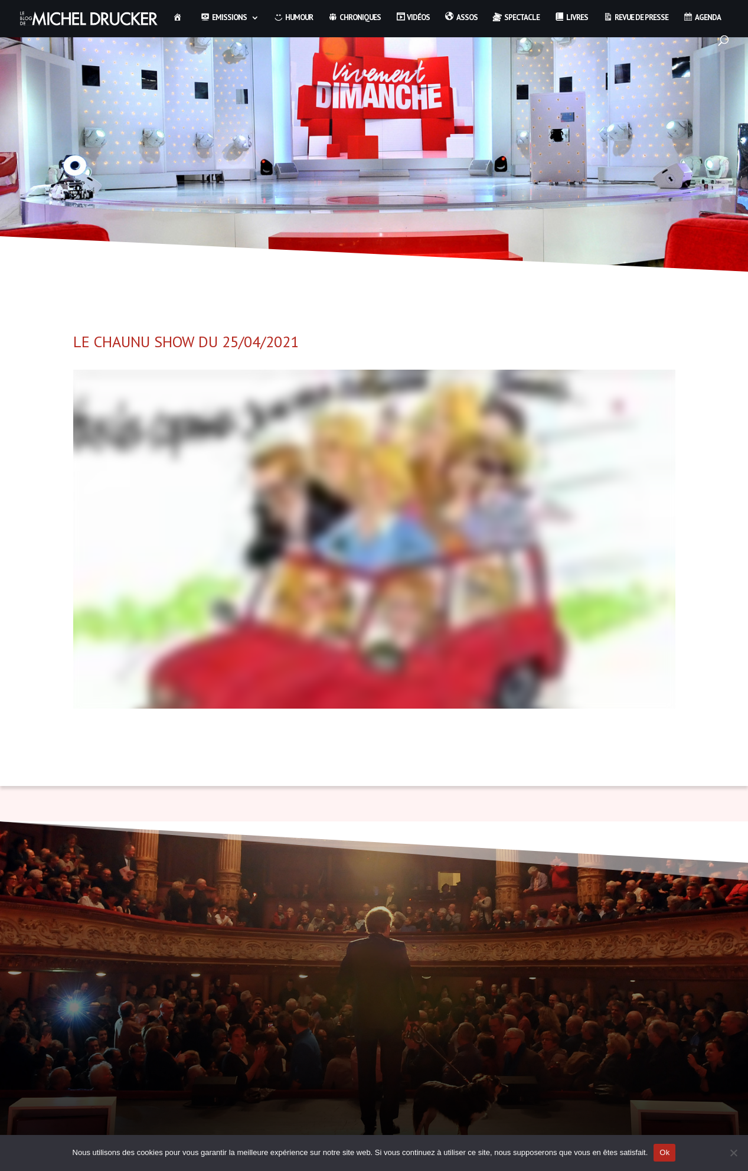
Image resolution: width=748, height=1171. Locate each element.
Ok (664, 1152)
